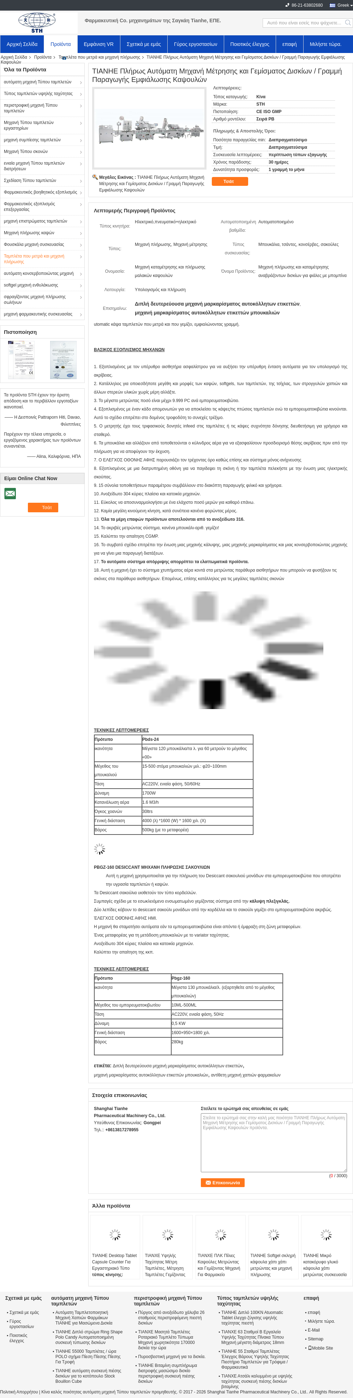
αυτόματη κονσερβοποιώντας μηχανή (39, 273)
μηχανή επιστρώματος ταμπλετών (35, 221)
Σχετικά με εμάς (144, 44)
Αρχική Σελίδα (22, 44)
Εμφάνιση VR (99, 44)
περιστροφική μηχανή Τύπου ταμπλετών (31, 108)
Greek (343, 5)
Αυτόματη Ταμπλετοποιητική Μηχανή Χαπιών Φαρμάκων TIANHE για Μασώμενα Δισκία (84, 1318)
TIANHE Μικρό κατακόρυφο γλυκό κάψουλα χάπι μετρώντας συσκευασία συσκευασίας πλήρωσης (326, 1268)
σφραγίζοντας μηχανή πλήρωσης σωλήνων (35, 299)
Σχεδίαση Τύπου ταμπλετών (30, 180)
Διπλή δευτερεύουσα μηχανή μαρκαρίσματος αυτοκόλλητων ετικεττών (178, 1065)
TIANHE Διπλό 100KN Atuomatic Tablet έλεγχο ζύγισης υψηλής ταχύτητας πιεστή (252, 1318)
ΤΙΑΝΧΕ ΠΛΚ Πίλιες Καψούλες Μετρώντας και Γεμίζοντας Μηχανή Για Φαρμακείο (219, 1265)
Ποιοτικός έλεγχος (250, 44)
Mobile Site (320, 1348)
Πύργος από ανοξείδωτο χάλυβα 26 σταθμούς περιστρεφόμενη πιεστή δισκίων (171, 1318)
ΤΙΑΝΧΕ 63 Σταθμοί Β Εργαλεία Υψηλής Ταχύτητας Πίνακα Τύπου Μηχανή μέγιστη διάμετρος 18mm (252, 1337)
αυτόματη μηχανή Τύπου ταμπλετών (37, 81)
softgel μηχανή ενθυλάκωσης (31, 285)
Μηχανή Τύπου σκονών (26, 151)
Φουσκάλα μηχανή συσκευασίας (34, 244)
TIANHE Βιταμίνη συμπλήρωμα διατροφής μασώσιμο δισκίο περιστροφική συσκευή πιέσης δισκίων (167, 1373)
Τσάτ (233, 181)
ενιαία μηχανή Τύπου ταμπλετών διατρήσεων (34, 166)
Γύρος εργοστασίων (195, 44)
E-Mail (314, 1330)
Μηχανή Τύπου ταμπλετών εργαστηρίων (29, 125)
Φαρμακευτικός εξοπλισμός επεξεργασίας (29, 206)
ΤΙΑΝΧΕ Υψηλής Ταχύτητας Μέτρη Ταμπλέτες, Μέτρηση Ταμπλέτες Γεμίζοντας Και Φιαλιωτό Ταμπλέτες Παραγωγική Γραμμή (167, 1271)
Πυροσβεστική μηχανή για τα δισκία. (171, 1356)
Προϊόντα (60, 44)
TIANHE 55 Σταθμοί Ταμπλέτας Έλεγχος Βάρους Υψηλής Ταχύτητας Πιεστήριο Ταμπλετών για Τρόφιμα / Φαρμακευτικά (255, 1359)
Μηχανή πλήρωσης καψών (29, 232)
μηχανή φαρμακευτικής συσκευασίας (38, 314)
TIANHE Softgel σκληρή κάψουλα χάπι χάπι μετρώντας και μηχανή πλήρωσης (273, 1265)
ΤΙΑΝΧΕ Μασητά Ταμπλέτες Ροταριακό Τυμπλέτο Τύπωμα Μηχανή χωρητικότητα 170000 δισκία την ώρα (166, 1339)
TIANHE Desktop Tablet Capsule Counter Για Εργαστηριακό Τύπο (114, 1262)
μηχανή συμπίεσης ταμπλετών (32, 139)
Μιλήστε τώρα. (326, 44)
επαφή (289, 44)
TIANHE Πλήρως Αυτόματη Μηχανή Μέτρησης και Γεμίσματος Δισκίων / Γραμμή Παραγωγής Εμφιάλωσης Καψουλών (151, 184)
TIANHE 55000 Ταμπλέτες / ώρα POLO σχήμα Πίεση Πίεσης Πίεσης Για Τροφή (88, 1356)
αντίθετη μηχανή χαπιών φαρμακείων (246, 1075)
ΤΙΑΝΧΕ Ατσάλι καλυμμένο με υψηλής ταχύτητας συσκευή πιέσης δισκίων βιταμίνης (256, 1381)
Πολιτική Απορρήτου (19, 1392)
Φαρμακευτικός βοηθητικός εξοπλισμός (40, 192)
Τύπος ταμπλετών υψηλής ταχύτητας (38, 93)
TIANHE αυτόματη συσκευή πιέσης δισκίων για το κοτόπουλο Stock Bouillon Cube (88, 1376)
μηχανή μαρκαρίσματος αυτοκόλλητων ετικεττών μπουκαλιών (151, 1075)
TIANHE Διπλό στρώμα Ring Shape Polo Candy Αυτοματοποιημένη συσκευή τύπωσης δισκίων (88, 1337)
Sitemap (315, 1339)
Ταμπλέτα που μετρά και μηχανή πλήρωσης (99, 57)
